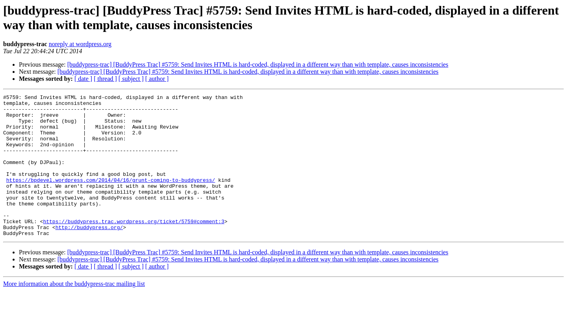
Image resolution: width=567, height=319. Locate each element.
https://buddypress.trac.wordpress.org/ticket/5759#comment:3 (133, 247)
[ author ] (157, 78)
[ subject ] (131, 78)
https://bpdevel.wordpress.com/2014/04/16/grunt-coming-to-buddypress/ (110, 197)
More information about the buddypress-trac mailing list (74, 312)
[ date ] (83, 78)
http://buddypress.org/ (89, 254)
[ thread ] (105, 78)
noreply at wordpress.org (80, 44)
